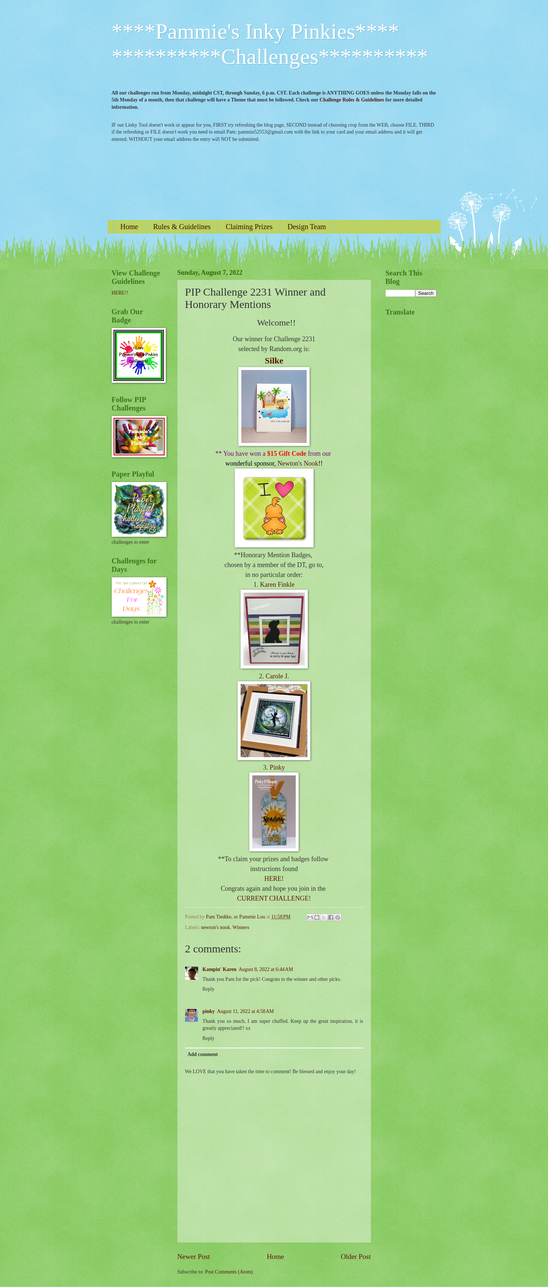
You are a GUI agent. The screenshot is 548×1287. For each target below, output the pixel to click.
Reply (209, 989)
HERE (118, 293)
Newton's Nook (297, 463)
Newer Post (193, 1256)
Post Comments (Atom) (229, 1272)
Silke (274, 360)
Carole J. (277, 676)
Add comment (202, 1054)
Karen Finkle (277, 584)
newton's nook (215, 927)
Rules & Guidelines (182, 227)
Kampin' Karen (220, 969)
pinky (209, 1011)
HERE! (274, 878)
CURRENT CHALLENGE (273, 898)
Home (129, 227)
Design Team (306, 227)
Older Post (356, 1256)
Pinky (277, 767)
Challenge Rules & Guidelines (351, 100)
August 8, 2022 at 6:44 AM (265, 969)
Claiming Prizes (249, 227)
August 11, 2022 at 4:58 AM (245, 1011)
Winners (241, 927)
